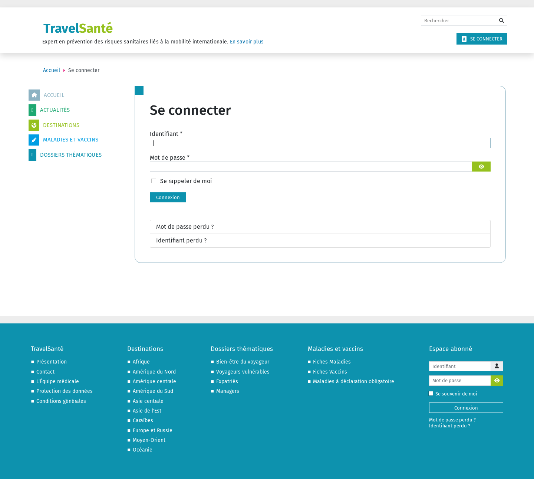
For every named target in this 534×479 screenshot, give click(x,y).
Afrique (141, 362)
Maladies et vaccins (63, 140)
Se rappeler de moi (186, 181)
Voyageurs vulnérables (243, 372)
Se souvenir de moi (454, 394)
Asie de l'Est (147, 411)
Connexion (168, 197)
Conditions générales (61, 401)
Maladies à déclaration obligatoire (353, 381)
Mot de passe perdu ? (185, 226)
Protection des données (64, 391)
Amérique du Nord (154, 372)
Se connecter (481, 39)
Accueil (46, 95)
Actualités (49, 110)
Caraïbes (143, 420)
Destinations (54, 125)
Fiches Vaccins (330, 372)
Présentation (51, 362)
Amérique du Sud (153, 391)
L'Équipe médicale (57, 381)
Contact (45, 372)
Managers (227, 391)
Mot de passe (169, 157)
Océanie (142, 450)
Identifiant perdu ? (181, 240)
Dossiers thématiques (65, 155)
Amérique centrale (154, 381)
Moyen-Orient (149, 440)
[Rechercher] (458, 21)
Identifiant (166, 133)
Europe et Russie (152, 430)
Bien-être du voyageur (242, 362)
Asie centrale (148, 401)
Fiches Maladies (332, 362)
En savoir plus (247, 42)
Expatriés (227, 381)
